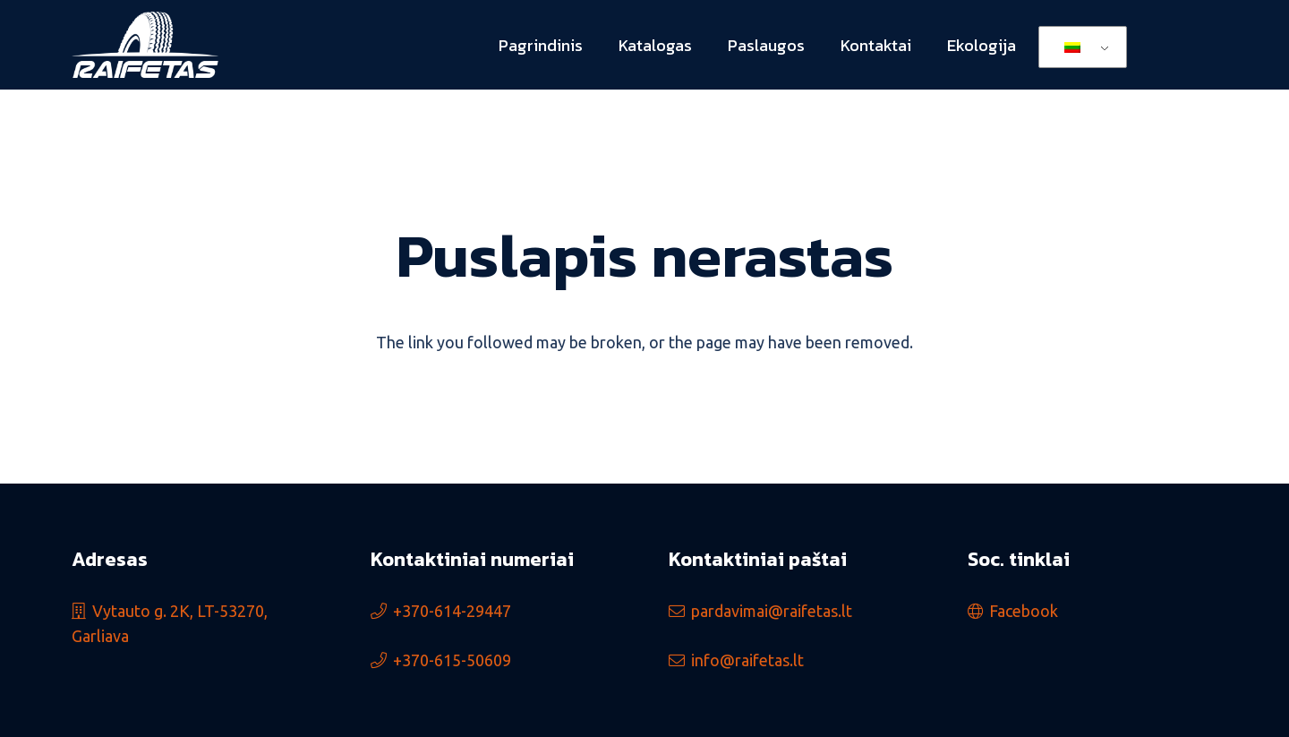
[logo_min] (145, 45)
